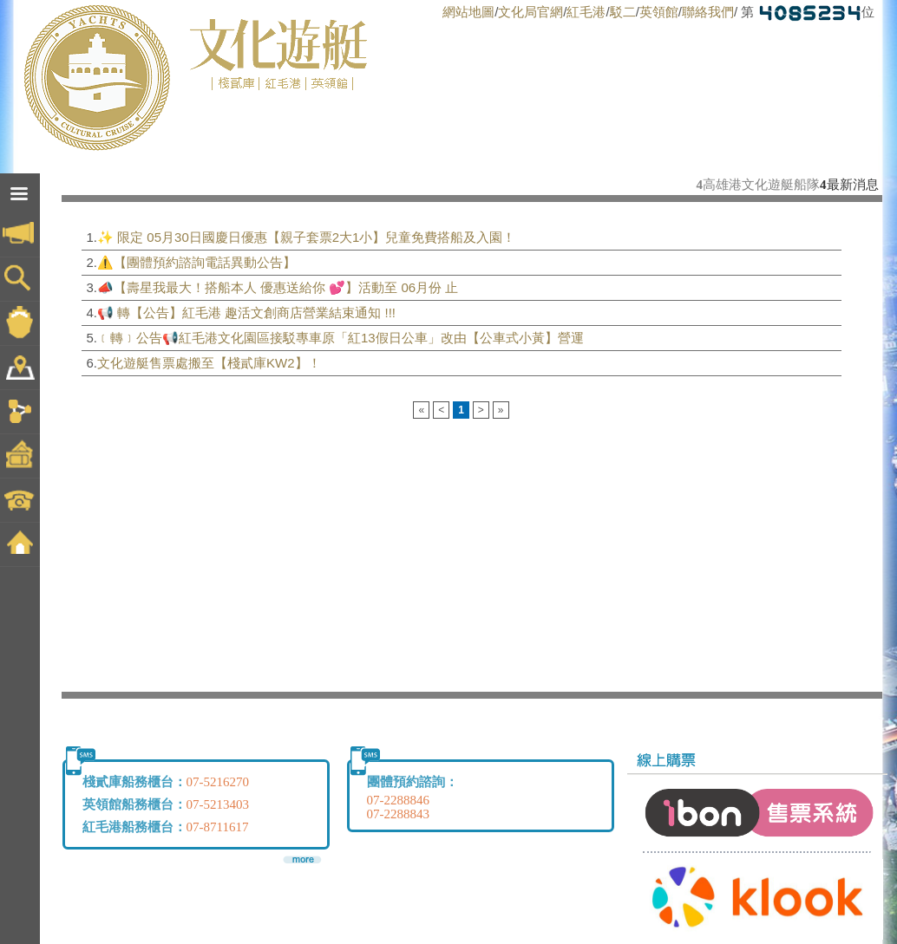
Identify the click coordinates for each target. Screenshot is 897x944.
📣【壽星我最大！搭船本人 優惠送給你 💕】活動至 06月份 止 (277, 287)
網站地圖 (468, 11)
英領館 (658, 11)
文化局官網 (530, 11)
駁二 (623, 11)
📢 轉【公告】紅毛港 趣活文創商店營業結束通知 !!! (246, 312)
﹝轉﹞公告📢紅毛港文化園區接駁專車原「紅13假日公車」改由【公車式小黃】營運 (340, 337)
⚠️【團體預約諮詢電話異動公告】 (196, 262)
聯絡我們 (708, 11)
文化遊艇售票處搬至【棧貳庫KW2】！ (209, 362)
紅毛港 (586, 11)
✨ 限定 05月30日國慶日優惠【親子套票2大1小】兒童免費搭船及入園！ (306, 237)
